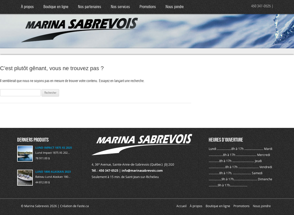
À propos (27, 7)
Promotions (148, 7)
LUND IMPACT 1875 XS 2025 (53, 147)
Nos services (120, 7)
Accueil (181, 206)
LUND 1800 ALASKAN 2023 (53, 171)
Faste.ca (83, 206)
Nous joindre (175, 7)
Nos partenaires (89, 7)
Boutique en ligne (55, 7)
